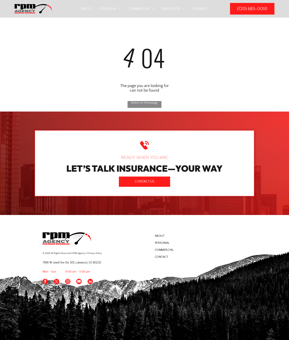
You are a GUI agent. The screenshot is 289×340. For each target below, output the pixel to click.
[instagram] (67, 282)
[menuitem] (86, 9)
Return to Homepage (144, 102)
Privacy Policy (94, 253)
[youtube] (79, 282)
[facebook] (45, 282)
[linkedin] (90, 282)
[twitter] (56, 282)
